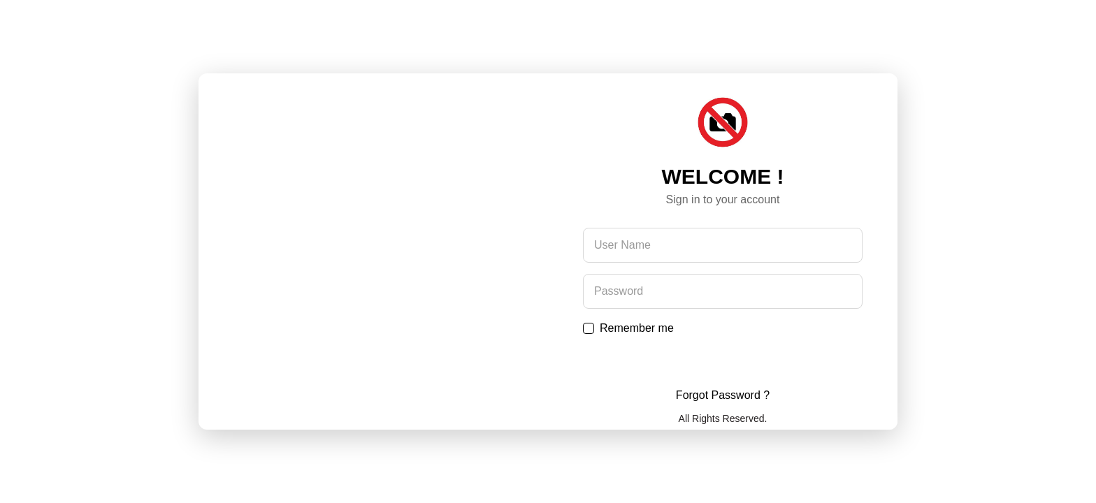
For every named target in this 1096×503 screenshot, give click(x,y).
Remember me (637, 328)
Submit (722, 361)
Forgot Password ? (723, 395)
